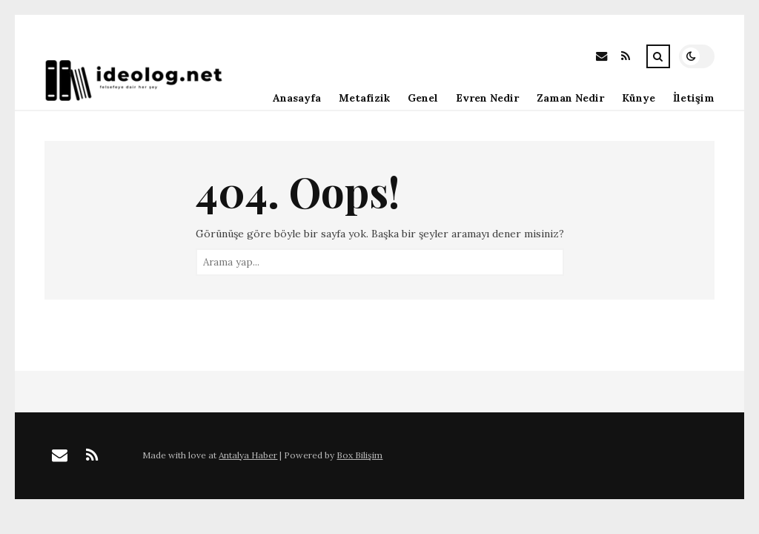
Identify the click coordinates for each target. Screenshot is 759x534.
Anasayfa (297, 98)
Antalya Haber (248, 455)
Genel (423, 98)
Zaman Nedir (570, 98)
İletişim (694, 98)
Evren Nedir (487, 98)
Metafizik (364, 98)
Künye (638, 98)
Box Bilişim (359, 455)
